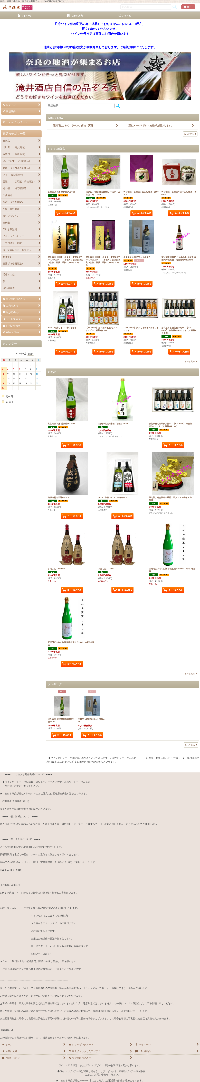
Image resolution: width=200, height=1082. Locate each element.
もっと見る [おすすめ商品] (191, 361)
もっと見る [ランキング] (191, 745)
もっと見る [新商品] (191, 673)
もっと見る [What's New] (190, 134)
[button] (175, 15)
